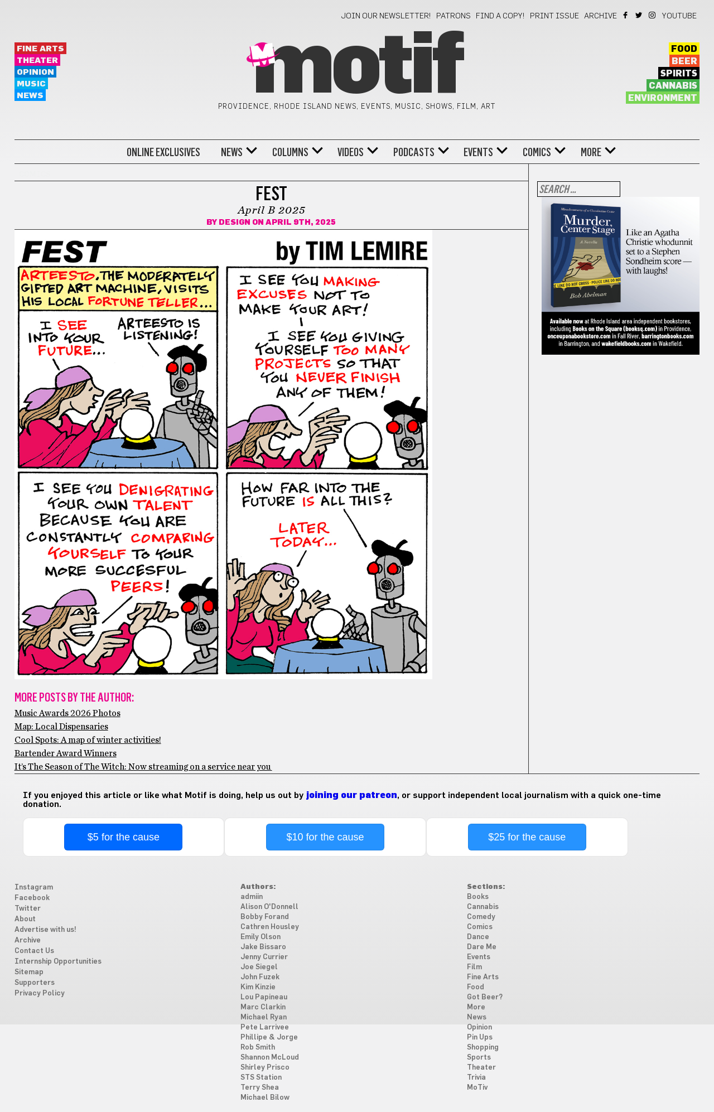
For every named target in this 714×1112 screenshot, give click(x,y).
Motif (356, 67)
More (591, 152)
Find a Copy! (500, 16)
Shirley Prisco (265, 1067)
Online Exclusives (163, 152)
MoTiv (477, 1087)
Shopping (483, 1047)
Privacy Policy (40, 993)
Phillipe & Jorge (269, 1037)
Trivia (476, 1077)
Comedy (481, 917)
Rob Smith (257, 1047)
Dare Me (481, 947)
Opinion (35, 72)
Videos (350, 152)
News (30, 95)
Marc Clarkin (263, 1007)
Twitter (639, 15)
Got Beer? (485, 997)
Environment (662, 98)
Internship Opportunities (58, 961)
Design (234, 222)
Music (31, 84)
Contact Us (34, 951)
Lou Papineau (263, 997)
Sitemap (29, 972)
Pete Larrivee (264, 1027)
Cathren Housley (269, 927)
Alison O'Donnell (269, 907)
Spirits (678, 73)
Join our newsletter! (386, 16)
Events (478, 152)
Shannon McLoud (269, 1057)
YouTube (679, 16)
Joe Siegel (259, 967)
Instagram (653, 15)
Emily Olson (260, 937)
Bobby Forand (264, 917)
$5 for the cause (124, 837)
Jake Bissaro (263, 947)
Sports (479, 1057)
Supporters (35, 983)
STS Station (261, 1077)
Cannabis (673, 85)
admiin (251, 897)
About (25, 919)
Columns (290, 152)
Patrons (453, 16)
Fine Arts (40, 49)
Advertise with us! (45, 930)
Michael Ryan (263, 1017)
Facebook (626, 15)
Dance (478, 937)
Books (478, 897)
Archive (600, 16)
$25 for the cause (527, 837)
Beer (684, 61)
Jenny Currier (264, 957)
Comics (537, 152)
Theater (37, 60)
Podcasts (414, 152)
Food (684, 49)
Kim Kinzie (258, 987)
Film (474, 967)
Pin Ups (480, 1037)
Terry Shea (259, 1087)
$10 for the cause (325, 837)
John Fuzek (259, 977)
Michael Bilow (265, 1097)
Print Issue (554, 16)
